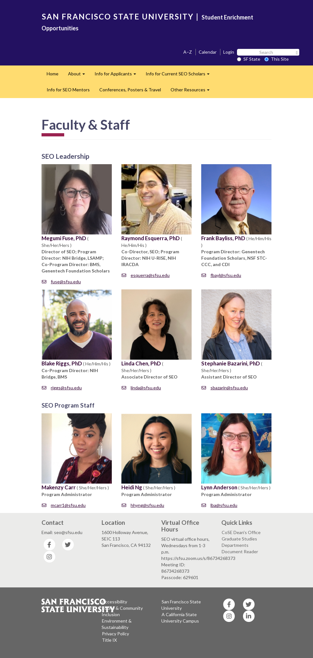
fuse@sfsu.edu (61, 281)
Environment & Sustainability (117, 624)
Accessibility (114, 601)
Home (52, 73)
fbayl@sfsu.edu (221, 275)
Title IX (109, 640)
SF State (248, 59)
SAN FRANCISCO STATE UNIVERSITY (118, 16)
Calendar (208, 52)
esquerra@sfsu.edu (146, 275)
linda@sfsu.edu (141, 387)
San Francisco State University (181, 605)
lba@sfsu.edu (219, 505)
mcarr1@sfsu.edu (64, 505)
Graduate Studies (239, 538)
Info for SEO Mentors (68, 89)
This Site (276, 59)
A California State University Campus (180, 618)
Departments (235, 545)
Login (228, 52)
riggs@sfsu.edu (62, 387)
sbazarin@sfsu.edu (225, 387)
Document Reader (240, 551)
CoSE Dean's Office (241, 532)
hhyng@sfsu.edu (143, 505)
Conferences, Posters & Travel (130, 89)
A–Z (187, 52)
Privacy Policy (115, 633)
